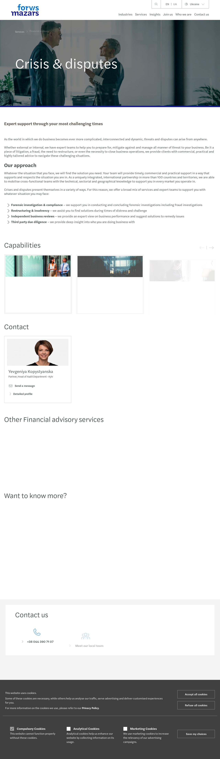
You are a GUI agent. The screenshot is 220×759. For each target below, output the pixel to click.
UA (175, 4)
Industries (125, 14)
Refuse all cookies (196, 705)
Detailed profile (20, 395)
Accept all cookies (196, 694)
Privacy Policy (90, 708)
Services (141, 14)
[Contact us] (37, 642)
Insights (155, 14)
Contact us (201, 14)
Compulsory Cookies (31, 728)
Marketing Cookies (143, 728)
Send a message (21, 387)
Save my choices (196, 734)
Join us (168, 14)
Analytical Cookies (86, 728)
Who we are (183, 14)
